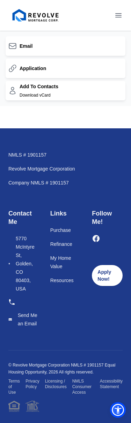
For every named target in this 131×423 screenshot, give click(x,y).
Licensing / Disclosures (56, 384)
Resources (62, 280)
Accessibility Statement (111, 384)
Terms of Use (14, 387)
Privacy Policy (32, 384)
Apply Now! (104, 275)
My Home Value (60, 262)
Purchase (60, 230)
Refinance (61, 244)
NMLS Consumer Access (82, 387)
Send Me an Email (27, 319)
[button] (118, 410)
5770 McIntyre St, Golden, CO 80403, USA (25, 264)
